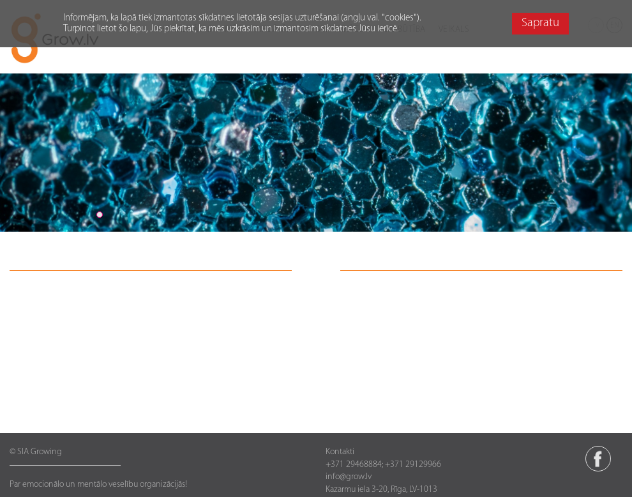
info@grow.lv (349, 477)
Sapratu (540, 23)
